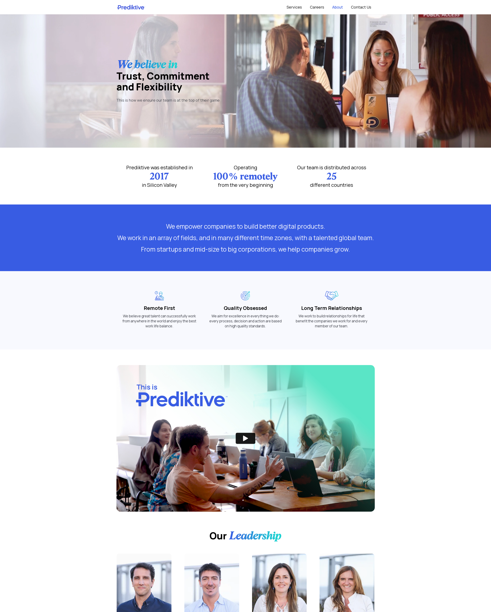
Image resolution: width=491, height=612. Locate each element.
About (337, 7)
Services (294, 7)
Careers (317, 7)
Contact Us (361, 7)
